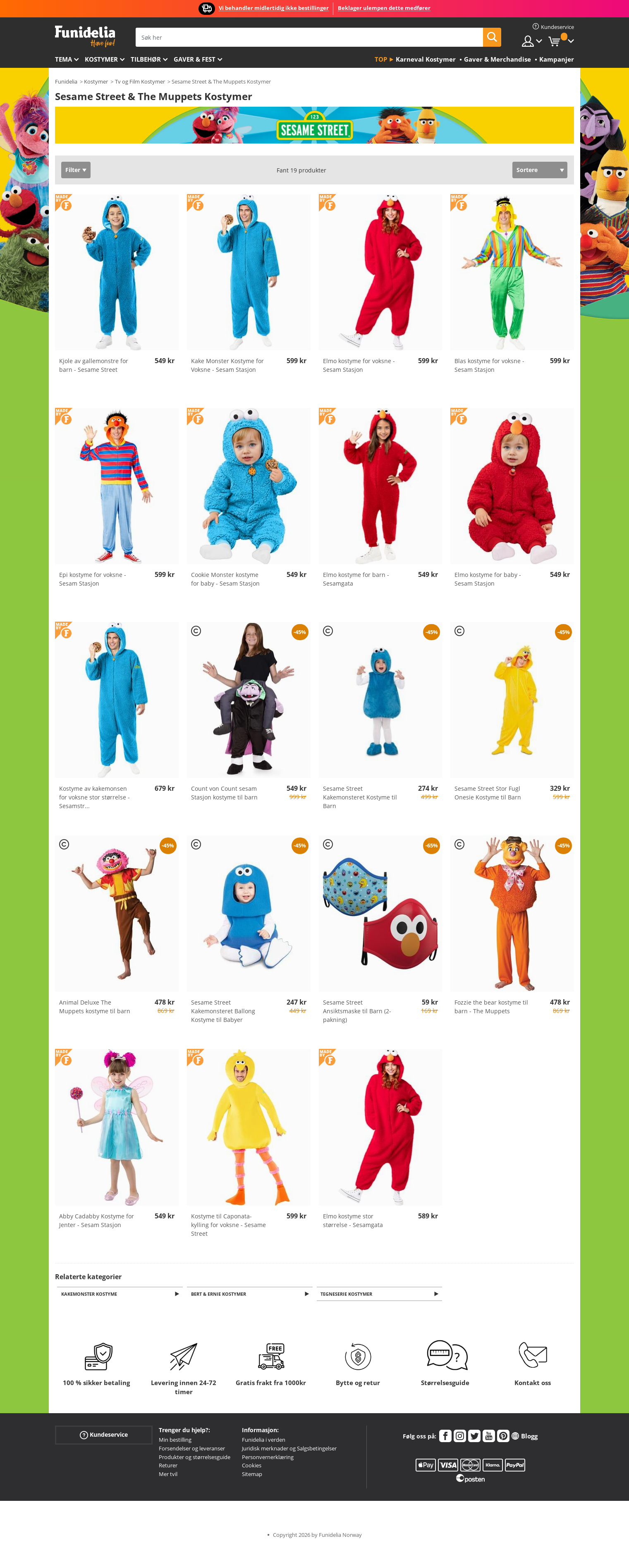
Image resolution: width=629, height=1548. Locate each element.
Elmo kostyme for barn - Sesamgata (356, 579)
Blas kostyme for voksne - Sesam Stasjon (489, 365)
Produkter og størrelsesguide (194, 1458)
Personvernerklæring (268, 1458)
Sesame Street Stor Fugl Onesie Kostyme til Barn (487, 793)
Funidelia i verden (263, 1440)
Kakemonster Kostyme (90, 1294)
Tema (63, 59)
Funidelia (66, 81)
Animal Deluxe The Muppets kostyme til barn (94, 1006)
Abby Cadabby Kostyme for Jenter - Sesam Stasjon (96, 1220)
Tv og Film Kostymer (140, 81)
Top (381, 59)
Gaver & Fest (194, 59)
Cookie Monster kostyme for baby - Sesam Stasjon (225, 579)
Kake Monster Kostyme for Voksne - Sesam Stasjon (227, 365)
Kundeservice (104, 1435)
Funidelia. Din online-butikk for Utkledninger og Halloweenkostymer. (85, 37)
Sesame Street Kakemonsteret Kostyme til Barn (360, 797)
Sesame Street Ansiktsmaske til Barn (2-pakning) (357, 1011)
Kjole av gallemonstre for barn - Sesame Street (93, 365)
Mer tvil (168, 1475)
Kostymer (101, 59)
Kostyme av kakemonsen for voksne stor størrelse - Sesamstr (94, 797)
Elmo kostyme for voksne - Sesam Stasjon (359, 365)
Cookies (251, 1466)
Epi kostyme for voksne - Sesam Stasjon (92, 579)
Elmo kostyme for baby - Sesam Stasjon (487, 579)
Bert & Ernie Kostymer (219, 1294)
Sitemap (252, 1475)
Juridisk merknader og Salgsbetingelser (289, 1449)
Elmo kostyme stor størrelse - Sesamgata (353, 1220)
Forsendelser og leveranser (192, 1449)
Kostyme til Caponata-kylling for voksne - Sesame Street (228, 1224)
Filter (72, 170)
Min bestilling (175, 1440)
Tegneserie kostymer (348, 1294)
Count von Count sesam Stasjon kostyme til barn (224, 793)
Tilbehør (146, 59)
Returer (168, 1466)
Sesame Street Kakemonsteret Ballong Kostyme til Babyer (223, 1011)
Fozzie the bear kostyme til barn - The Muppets (491, 1006)
